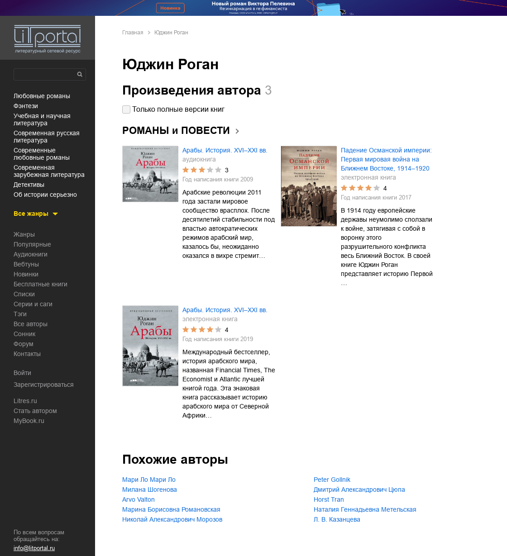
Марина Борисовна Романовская (171, 509)
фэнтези (26, 105)
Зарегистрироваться (44, 384)
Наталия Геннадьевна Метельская (365, 509)
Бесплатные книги (40, 284)
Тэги (20, 314)
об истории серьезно (45, 194)
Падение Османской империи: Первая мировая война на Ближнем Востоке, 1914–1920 (386, 159)
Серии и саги (33, 304)
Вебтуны (26, 264)
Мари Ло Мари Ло (149, 479)
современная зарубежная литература (49, 171)
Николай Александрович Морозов (172, 519)
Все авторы (31, 324)
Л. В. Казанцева (337, 519)
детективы (29, 184)
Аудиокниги (31, 254)
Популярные (32, 244)
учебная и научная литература (42, 119)
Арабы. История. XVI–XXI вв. (225, 150)
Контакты (27, 353)
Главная (132, 32)
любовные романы (42, 96)
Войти (22, 372)
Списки (24, 294)
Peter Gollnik (332, 479)
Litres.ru (25, 400)
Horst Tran (329, 499)
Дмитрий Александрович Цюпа (359, 489)
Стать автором (35, 410)
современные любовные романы (42, 154)
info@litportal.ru (34, 548)
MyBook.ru (29, 420)
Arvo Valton (138, 499)
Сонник (24, 333)
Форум (23, 343)
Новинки (26, 274)
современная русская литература (47, 136)
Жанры (24, 234)
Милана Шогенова (149, 489)
